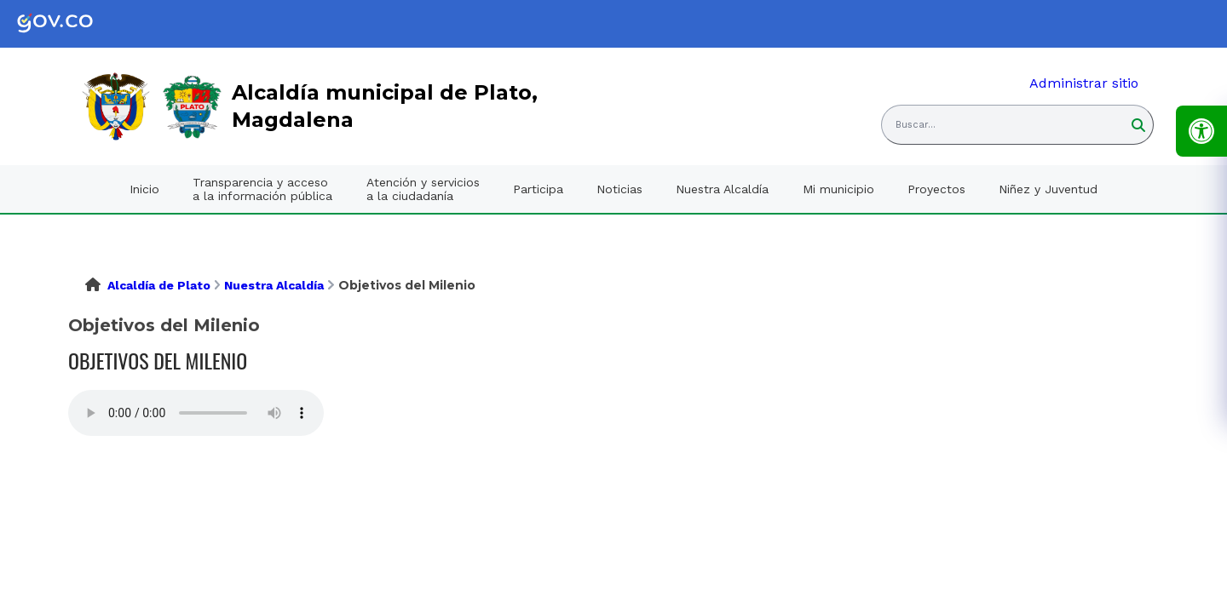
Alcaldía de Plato (158, 285)
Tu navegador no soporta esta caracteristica (196, 413)
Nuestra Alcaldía (722, 189)
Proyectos (936, 189)
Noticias (619, 189)
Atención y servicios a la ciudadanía (423, 189)
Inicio (144, 189)
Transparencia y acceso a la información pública (262, 189)
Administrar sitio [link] (1083, 83)
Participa (538, 189)
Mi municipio (838, 189)
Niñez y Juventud (1048, 189)
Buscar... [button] (916, 124)
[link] (68, 24)
